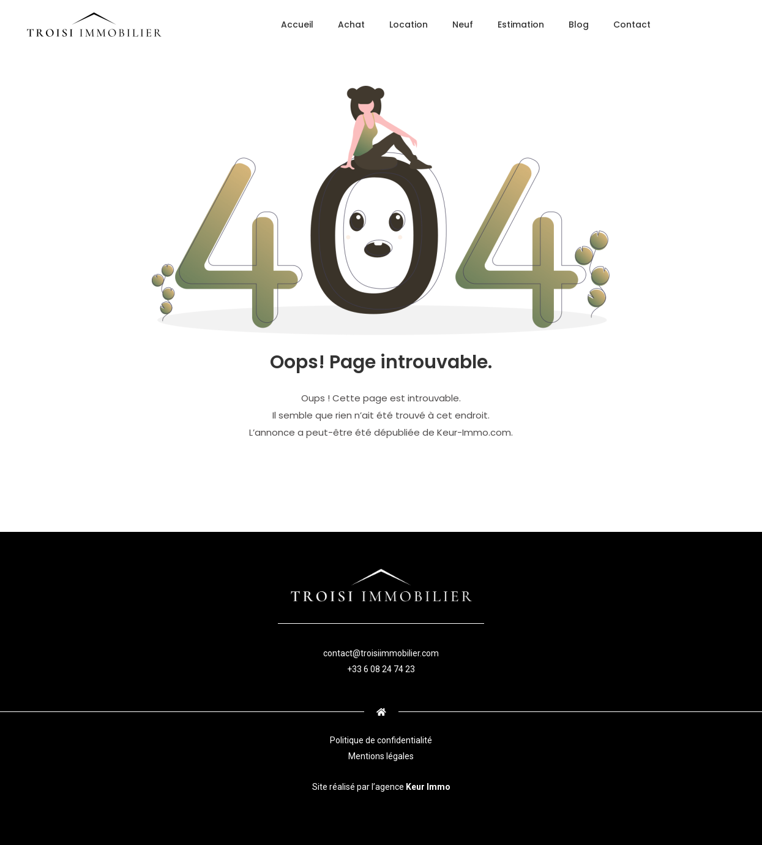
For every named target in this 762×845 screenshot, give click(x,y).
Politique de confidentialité (381, 740)
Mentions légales (381, 756)
